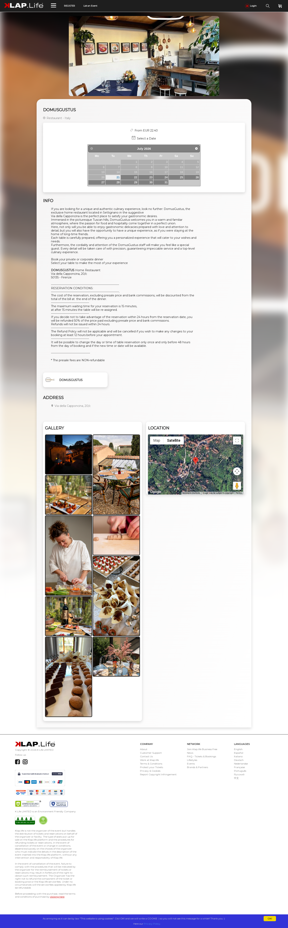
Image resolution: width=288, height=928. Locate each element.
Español (238, 752)
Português (240, 770)
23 (150, 177)
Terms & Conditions (151, 763)
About (143, 749)
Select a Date (146, 138)
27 (102, 182)
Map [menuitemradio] (156, 440)
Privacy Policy (152, 923)
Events (191, 763)
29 (135, 182)
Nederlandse (241, 763)
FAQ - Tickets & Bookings (201, 756)
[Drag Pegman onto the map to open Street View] (237, 486)
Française (239, 767)
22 (135, 177)
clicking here (57, 896)
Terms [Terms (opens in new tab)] (239, 493)
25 (181, 177)
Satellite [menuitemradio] (173, 440)
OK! (270, 918)
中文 (236, 778)
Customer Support (151, 752)
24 (166, 177)
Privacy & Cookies (150, 770)
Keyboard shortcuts (191, 493)
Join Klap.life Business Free (202, 749)
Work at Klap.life (149, 759)
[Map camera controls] (237, 471)
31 (166, 182)
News (190, 752)
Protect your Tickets (151, 767)
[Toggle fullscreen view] (237, 440)
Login (251, 5)
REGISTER (69, 5)
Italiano (238, 756)
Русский (239, 774)
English (238, 749)
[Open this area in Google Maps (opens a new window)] (155, 492)
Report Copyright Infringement (158, 774)
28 (118, 182)
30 (150, 182)
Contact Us (146, 756)
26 (197, 177)
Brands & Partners (197, 767)
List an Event (90, 5)
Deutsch (239, 759)
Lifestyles (192, 759)
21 (118, 177)
